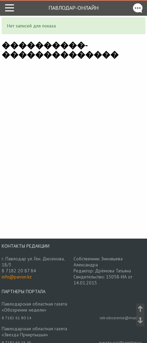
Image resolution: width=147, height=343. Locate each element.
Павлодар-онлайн (73, 7)
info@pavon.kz (17, 277)
